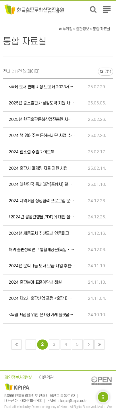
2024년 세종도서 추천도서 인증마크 (39, 233)
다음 (89, 345)
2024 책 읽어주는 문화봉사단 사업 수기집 (42, 135)
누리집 (65, 29)
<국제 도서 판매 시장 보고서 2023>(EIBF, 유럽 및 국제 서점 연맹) (42, 87)
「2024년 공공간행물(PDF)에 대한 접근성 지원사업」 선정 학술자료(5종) (42, 217)
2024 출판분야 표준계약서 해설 (35, 282)
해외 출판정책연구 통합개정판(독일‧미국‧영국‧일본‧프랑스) (42, 249)
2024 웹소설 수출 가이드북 (31, 152)
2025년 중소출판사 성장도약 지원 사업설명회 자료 (42, 103)
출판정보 (83, 29)
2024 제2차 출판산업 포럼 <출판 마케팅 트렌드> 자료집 (42, 298)
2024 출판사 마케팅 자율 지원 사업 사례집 (42, 168)
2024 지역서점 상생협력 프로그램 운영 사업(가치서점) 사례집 (42, 201)
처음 (16, 345)
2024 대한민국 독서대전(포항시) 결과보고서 (42, 184)
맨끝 (99, 345)
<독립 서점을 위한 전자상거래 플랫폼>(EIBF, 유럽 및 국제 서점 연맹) (42, 314)
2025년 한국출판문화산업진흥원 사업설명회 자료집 (42, 119)
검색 (105, 71)
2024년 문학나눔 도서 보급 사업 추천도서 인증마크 (42, 266)
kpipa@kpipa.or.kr (73, 401)
